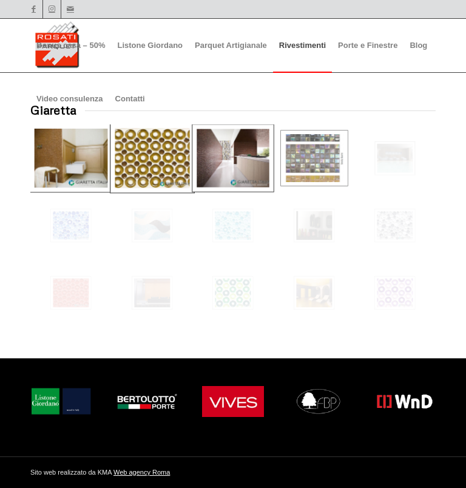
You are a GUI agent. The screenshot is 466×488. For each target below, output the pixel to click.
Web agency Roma (141, 472)
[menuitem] (70, 45)
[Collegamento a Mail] (70, 9)
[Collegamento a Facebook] (33, 9)
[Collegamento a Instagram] (52, 9)
